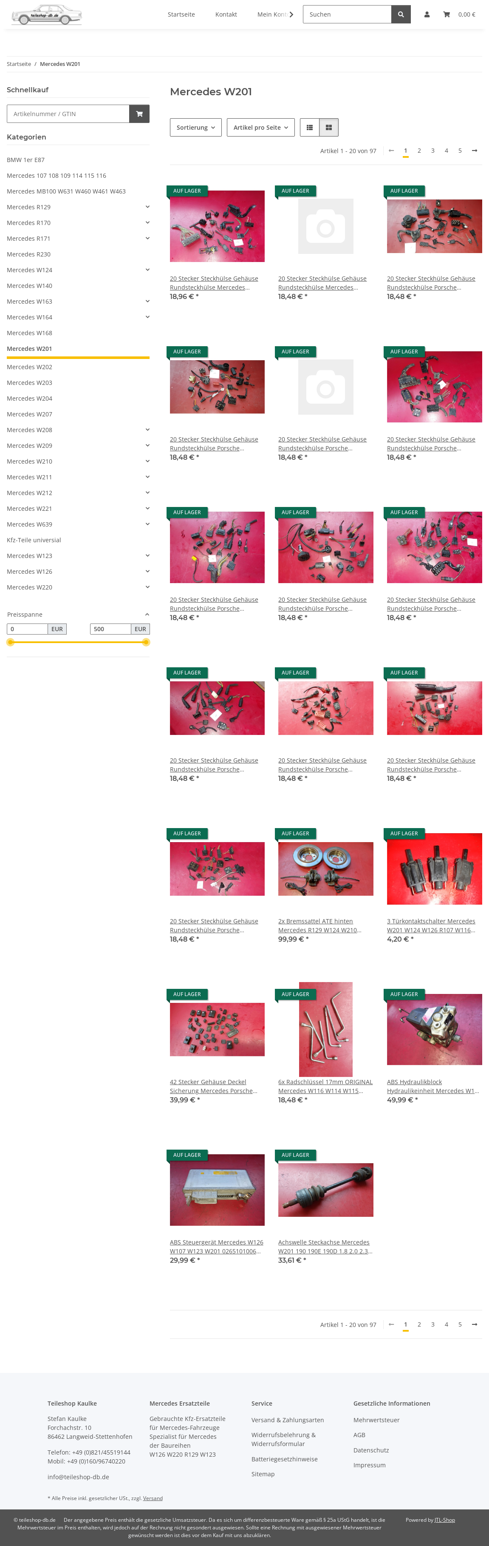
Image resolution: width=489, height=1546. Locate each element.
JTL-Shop (445, 1519)
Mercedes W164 (29, 317)
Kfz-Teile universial (34, 540)
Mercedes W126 (29, 571)
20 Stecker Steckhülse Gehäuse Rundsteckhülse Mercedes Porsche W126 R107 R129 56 (322, 283)
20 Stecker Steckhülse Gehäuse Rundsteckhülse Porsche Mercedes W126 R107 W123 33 (214, 925)
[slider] (10, 642)
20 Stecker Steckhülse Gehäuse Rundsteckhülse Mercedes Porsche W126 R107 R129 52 (214, 283)
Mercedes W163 (29, 301)
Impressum (369, 1465)
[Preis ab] (27, 629)
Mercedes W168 (29, 333)
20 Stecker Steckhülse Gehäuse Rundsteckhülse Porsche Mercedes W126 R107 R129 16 (431, 604)
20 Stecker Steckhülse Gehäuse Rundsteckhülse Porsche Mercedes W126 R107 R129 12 (322, 444)
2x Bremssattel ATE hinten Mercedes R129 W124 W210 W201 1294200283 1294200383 (321, 925)
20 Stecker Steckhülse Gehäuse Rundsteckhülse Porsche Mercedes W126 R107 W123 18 (322, 765)
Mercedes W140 (29, 286)
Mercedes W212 (29, 493)
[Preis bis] (110, 629)
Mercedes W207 (29, 414)
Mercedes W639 (29, 524)
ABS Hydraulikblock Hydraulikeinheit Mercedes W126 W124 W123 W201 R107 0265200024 (434, 1086)
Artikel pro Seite (257, 127)
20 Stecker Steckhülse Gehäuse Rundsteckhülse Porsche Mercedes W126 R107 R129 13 (431, 444)
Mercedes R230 (29, 254)
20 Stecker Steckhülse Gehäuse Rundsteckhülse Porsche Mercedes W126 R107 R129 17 (214, 765)
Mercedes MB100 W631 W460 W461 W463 (66, 191)
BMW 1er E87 (26, 160)
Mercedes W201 (29, 349)
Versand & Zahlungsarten (288, 1420)
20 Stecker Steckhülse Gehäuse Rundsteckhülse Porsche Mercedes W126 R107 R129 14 (214, 604)
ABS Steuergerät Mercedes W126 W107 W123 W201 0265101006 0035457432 (216, 1247)
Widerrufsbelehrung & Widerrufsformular (284, 1439)
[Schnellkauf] (68, 114)
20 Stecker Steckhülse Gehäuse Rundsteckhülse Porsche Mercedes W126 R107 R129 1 (431, 283)
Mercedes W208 (29, 430)
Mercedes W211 (29, 477)
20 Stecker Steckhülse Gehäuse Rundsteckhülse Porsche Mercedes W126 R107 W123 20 (431, 765)
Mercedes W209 (29, 445)
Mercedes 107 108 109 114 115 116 (56, 175)
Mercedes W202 (29, 367)
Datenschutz (371, 1450)
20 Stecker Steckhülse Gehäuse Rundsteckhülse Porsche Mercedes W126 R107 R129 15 (322, 604)
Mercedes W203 (29, 383)
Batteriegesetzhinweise (285, 1459)
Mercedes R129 (29, 207)
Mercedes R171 (29, 238)
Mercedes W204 (29, 398)
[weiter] (474, 150)
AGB (359, 1435)
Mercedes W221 (29, 508)
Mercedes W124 (29, 270)
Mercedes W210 (29, 461)
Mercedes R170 (29, 223)
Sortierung (192, 127)
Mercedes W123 (29, 556)
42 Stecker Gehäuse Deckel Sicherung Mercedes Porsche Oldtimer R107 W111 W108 (211, 1086)
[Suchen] (347, 14)
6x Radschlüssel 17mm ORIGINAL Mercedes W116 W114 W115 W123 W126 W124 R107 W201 (325, 1086)
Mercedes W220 (29, 587)
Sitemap (263, 1474)
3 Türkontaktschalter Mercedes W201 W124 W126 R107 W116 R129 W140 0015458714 (431, 925)
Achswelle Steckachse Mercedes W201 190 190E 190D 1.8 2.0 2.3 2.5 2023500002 (324, 1247)
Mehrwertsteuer (376, 1420)
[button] (286, 14)
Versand (153, 1498)
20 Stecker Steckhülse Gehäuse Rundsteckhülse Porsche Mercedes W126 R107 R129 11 (214, 444)
